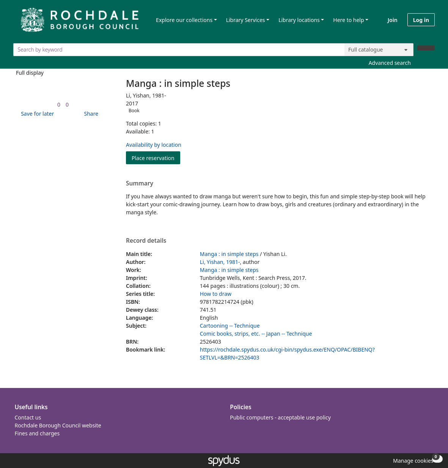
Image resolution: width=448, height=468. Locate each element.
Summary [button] (139, 183)
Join (393, 20)
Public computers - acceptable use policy (280, 417)
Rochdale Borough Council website (58, 425)
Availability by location (153, 144)
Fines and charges (37, 433)
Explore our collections (184, 20)
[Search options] (378, 49)
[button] (36, 114)
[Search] (426, 48)
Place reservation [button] (156, 158)
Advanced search (390, 62)
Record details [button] (146, 240)
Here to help (348, 20)
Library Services (245, 20)
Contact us (28, 417)
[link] (58, 104)
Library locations (299, 20)
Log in (421, 20)
